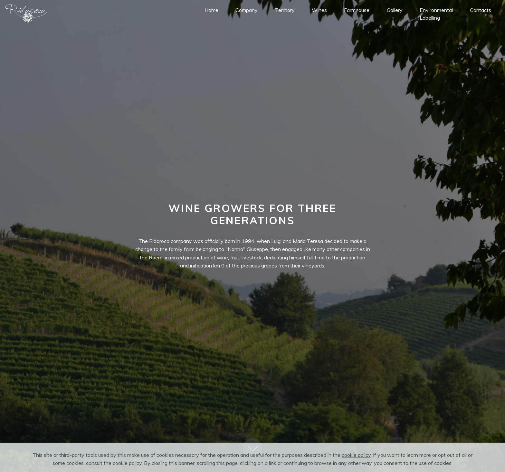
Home (211, 10)
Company (246, 10)
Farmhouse (356, 10)
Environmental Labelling (436, 14)
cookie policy (356, 460)
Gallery (395, 10)
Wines (319, 10)
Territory (285, 10)
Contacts (480, 10)
